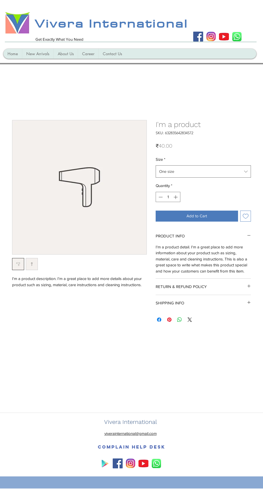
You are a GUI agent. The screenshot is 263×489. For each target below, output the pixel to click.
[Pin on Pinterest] (169, 319)
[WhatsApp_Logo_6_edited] (237, 37)
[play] (105, 463)
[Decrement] (160, 197)
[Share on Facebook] (159, 319)
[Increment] (176, 197)
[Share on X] (190, 319)
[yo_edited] (224, 37)
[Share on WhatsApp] (179, 319)
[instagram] (211, 37)
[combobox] (203, 171)
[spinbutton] (168, 197)
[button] (131, 447)
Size (160, 159)
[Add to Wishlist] (245, 216)
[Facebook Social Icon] (198, 37)
